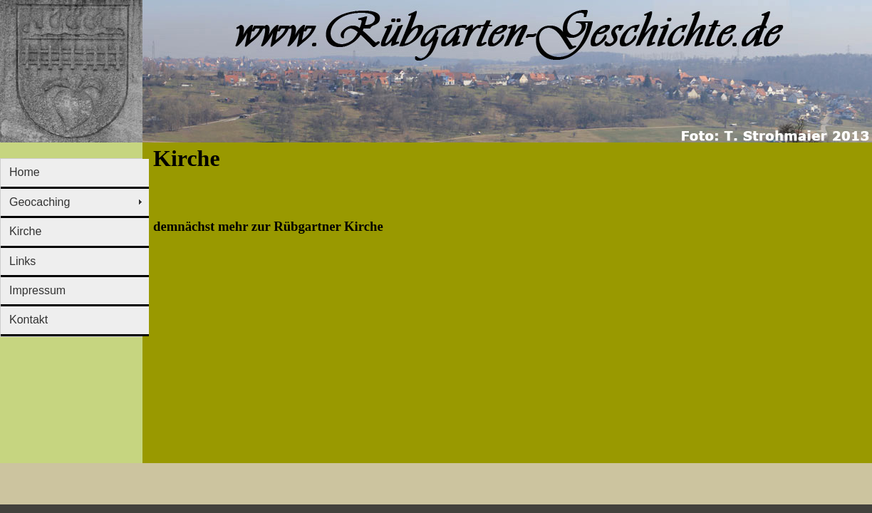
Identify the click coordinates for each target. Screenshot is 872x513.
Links (22, 261)
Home (24, 172)
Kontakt (28, 320)
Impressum (37, 290)
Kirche (25, 231)
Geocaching (39, 202)
